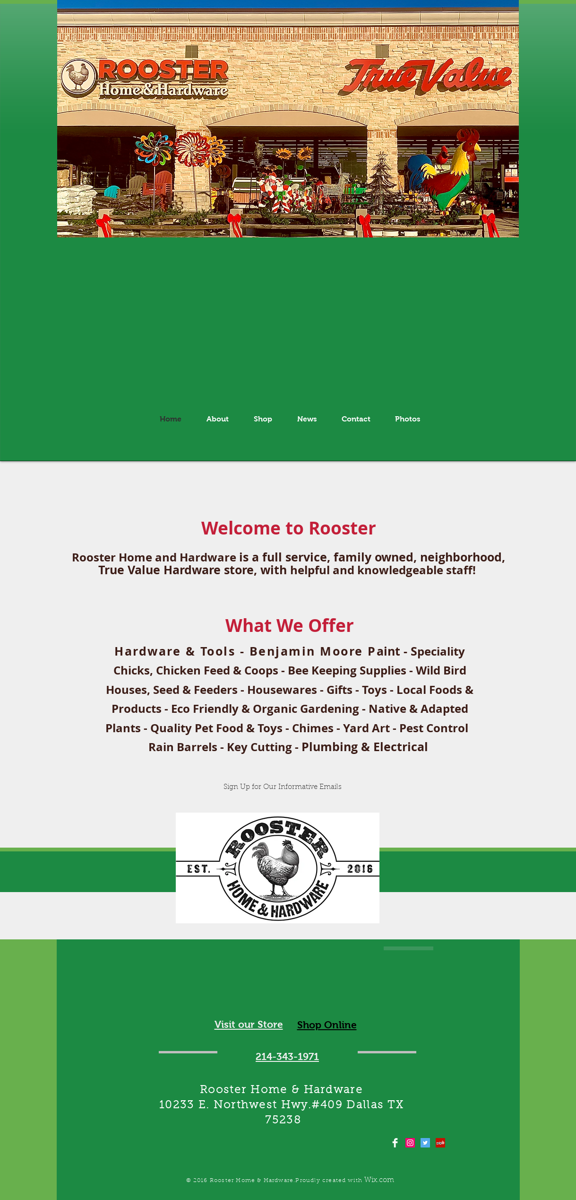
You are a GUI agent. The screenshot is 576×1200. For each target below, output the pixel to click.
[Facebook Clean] (395, 1142)
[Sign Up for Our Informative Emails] (283, 787)
